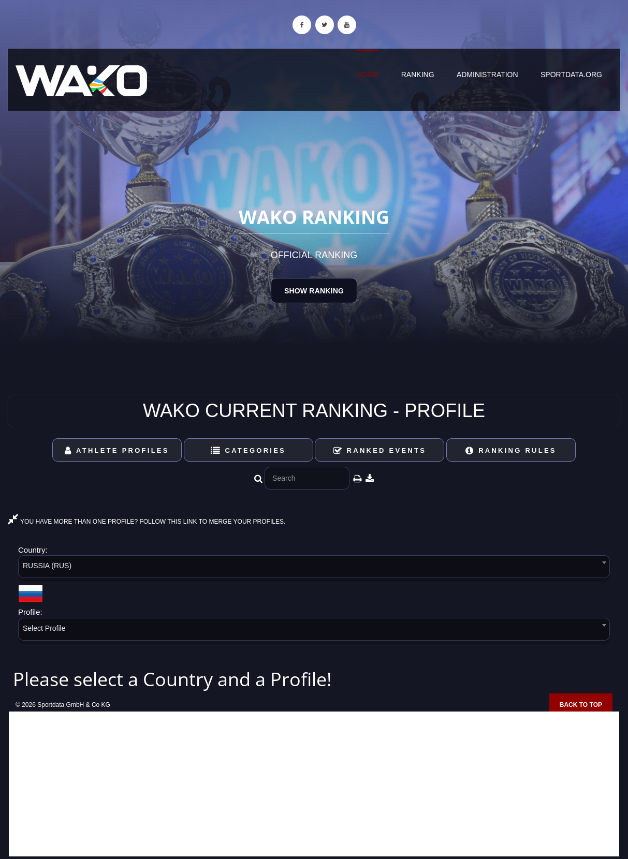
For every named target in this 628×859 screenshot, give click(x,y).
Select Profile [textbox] (44, 628)
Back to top (581, 704)
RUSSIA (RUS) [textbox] (47, 565)
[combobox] (314, 568)
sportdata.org (571, 74)
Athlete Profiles (117, 450)
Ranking (417, 74)
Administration (487, 74)
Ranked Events (380, 450)
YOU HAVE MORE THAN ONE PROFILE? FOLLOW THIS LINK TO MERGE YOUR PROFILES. (146, 521)
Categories (248, 450)
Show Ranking (314, 291)
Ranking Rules (511, 450)
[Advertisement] (314, 784)
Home (367, 74)
